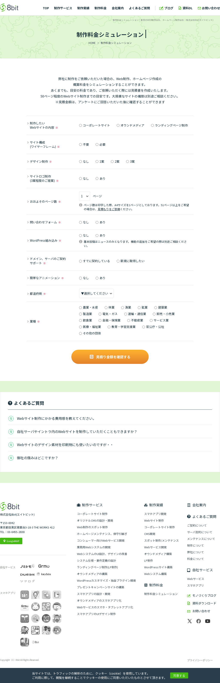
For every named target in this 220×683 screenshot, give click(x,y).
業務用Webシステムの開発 (94, 547)
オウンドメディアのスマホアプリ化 (99, 600)
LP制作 (148, 560)
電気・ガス (108, 314)
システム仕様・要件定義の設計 (96, 560)
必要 (100, 144)
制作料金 (101, 8)
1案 (100, 161)
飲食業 (85, 320)
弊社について (195, 552)
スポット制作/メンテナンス (161, 540)
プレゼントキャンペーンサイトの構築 (100, 587)
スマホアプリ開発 (155, 514)
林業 (110, 307)
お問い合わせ (211, 8)
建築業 (160, 307)
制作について (195, 545)
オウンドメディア (130, 125)
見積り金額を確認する (110, 357)
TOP (46, 8)
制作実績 (83, 8)
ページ (90, 196)
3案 (130, 161)
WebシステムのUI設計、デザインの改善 (102, 554)
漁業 (126, 307)
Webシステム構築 (155, 574)
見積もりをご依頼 (109, 209)
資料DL (187, 8)
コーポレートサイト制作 (92, 514)
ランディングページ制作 (169, 125)
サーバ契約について (199, 532)
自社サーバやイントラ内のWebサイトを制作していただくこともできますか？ (77, 431)
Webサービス (195, 579)
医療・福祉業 (90, 327)
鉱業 (143, 307)
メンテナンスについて (201, 539)
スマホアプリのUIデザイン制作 (96, 614)
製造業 (85, 314)
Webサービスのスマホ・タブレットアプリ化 (105, 607)
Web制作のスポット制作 (92, 527)
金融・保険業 (110, 320)
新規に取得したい (131, 261)
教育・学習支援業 (122, 327)
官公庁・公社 (153, 327)
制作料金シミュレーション (161, 594)
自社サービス (202, 569)
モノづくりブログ (204, 595)
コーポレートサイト (94, 125)
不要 (84, 144)
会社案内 (118, 8)
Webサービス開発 (155, 547)
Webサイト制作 (154, 520)
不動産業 (135, 320)
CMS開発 (149, 534)
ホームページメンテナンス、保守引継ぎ (102, 534)
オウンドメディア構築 (158, 554)
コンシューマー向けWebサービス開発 (101, 540)
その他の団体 (90, 333)
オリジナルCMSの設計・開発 (95, 520)
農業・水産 (88, 307)
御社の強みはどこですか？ (37, 457)
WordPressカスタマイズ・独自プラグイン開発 (106, 580)
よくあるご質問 (139, 8)
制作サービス (63, 8)
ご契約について (197, 525)
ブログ (168, 8)
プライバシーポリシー (200, 660)
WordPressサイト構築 (158, 567)
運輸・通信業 (135, 314)
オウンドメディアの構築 (92, 574)
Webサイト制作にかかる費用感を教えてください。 (56, 418)
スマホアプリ (195, 585)
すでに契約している (94, 261)
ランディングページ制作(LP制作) (97, 567)
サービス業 (159, 320)
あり (100, 178)
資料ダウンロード (204, 603)
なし (84, 161)
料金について (195, 559)
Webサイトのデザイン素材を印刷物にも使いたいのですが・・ (65, 444)
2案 (115, 161)
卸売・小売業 (164, 314)
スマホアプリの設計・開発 (93, 594)
